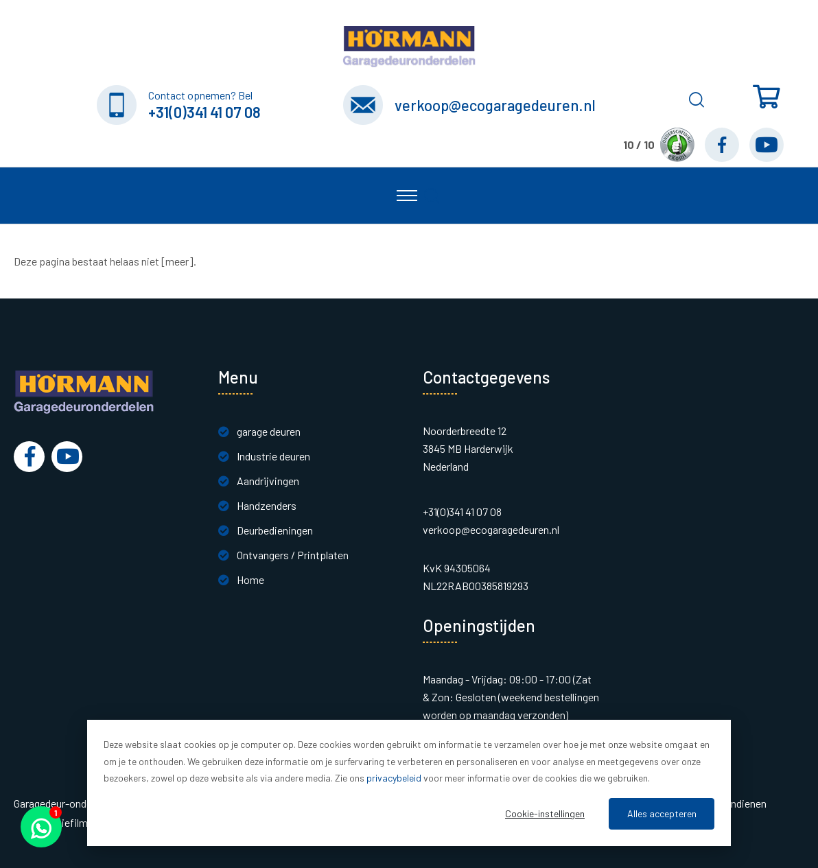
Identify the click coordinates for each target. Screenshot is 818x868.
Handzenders (266, 505)
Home (250, 579)
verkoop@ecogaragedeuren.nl (495, 105)
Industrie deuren (273, 455)
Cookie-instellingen (545, 813)
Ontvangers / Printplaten (293, 554)
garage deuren (269, 431)
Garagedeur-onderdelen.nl (72, 803)
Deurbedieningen (275, 530)
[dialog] (409, 783)
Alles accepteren (662, 813)
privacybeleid (393, 778)
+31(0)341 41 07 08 (204, 112)
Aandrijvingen (268, 480)
